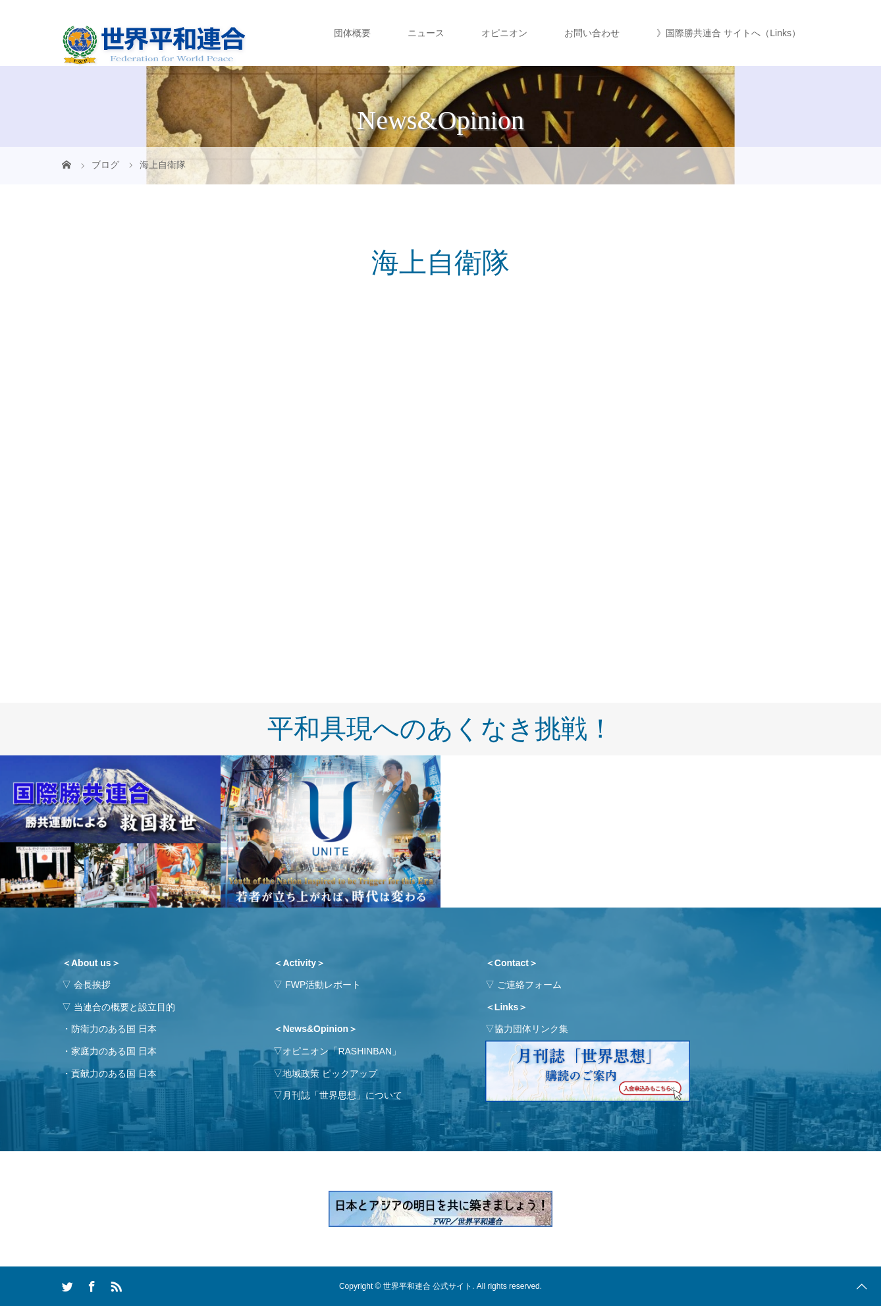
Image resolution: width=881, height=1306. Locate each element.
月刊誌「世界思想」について (342, 1095)
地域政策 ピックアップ (329, 1073)
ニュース (426, 33)
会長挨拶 (92, 984)
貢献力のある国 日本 (114, 1073)
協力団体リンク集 (531, 1028)
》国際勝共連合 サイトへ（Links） (728, 33)
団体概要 (352, 33)
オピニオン (504, 33)
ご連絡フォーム (529, 984)
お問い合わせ (592, 33)
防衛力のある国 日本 (114, 1028)
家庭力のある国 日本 (114, 1051)
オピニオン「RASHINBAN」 (341, 1051)
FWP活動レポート (323, 984)
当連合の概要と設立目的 (124, 1007)
